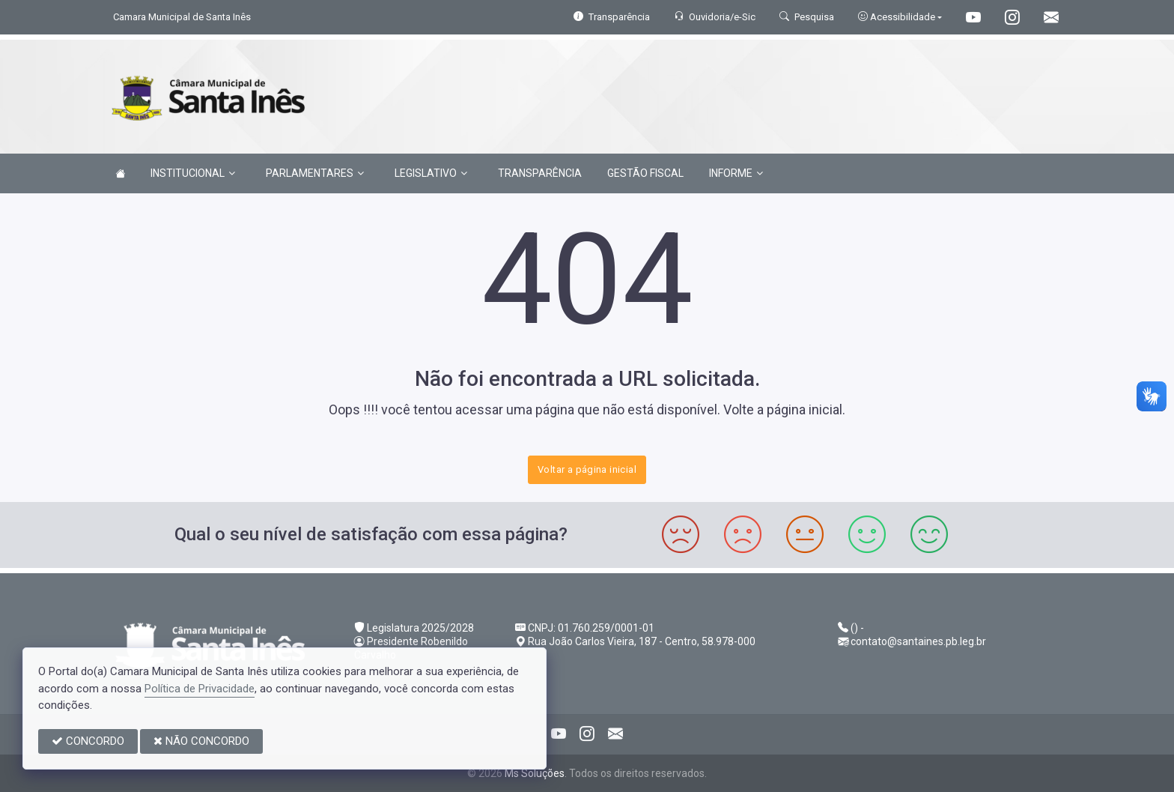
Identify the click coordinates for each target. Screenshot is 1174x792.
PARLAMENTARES (315, 173)
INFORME (736, 173)
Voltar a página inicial (587, 469)
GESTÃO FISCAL (645, 173)
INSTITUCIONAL (192, 173)
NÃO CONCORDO (201, 741)
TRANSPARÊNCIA (540, 173)
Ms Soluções (535, 773)
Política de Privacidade (200, 688)
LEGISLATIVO (431, 173)
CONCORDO (88, 741)
